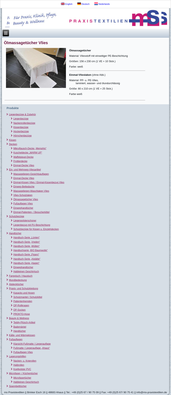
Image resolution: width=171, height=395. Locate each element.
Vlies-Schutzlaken (22, 195)
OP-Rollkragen (21, 305)
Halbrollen (18, 365)
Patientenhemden (22, 301)
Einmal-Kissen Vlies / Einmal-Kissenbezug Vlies (38, 182)
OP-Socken (19, 309)
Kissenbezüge (20, 127)
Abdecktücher (16, 284)
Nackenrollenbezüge (24, 123)
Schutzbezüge (16, 216)
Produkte (13, 108)
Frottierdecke (20, 161)
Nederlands (102, 4)
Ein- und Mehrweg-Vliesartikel (25, 169)
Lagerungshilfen (17, 356)
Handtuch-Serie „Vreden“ (26, 242)
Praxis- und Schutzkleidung (23, 288)
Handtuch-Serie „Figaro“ (26, 254)
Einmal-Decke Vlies (23, 165)
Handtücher (15, 233)
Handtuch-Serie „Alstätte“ (26, 259)
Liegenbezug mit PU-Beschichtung (31, 225)
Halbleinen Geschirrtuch (26, 271)
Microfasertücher (22, 377)
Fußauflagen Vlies (23, 203)
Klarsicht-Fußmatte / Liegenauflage (32, 343)
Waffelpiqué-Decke (23, 157)
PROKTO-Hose (21, 314)
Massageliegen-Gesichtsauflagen (31, 174)
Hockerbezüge (21, 131)
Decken (13, 144)
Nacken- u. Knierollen (24, 360)
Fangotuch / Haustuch (20, 276)
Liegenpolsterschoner (24, 220)
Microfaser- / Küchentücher (23, 373)
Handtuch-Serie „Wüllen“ (26, 246)
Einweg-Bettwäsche (23, 186)
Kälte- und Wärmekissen (22, 335)
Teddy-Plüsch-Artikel (24, 322)
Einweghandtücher (23, 208)
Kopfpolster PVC (22, 369)
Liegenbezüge (20, 118)
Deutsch (83, 4)
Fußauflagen (15, 339)
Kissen (12, 140)
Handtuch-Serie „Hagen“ (26, 263)
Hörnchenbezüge (22, 135)
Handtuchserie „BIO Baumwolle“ (30, 250)
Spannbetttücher (18, 386)
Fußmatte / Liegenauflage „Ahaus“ (31, 348)
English (66, 4)
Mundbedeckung (18, 280)
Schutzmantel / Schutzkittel (27, 297)
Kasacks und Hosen (24, 293)
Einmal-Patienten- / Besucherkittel (31, 212)
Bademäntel (19, 326)
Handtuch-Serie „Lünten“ (26, 237)
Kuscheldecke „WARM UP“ (27, 152)
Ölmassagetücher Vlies (25, 199)
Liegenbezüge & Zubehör (22, 114)
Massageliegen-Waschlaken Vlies (31, 191)
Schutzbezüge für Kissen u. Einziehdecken (36, 229)
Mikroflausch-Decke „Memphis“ (29, 148)
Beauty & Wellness (19, 318)
